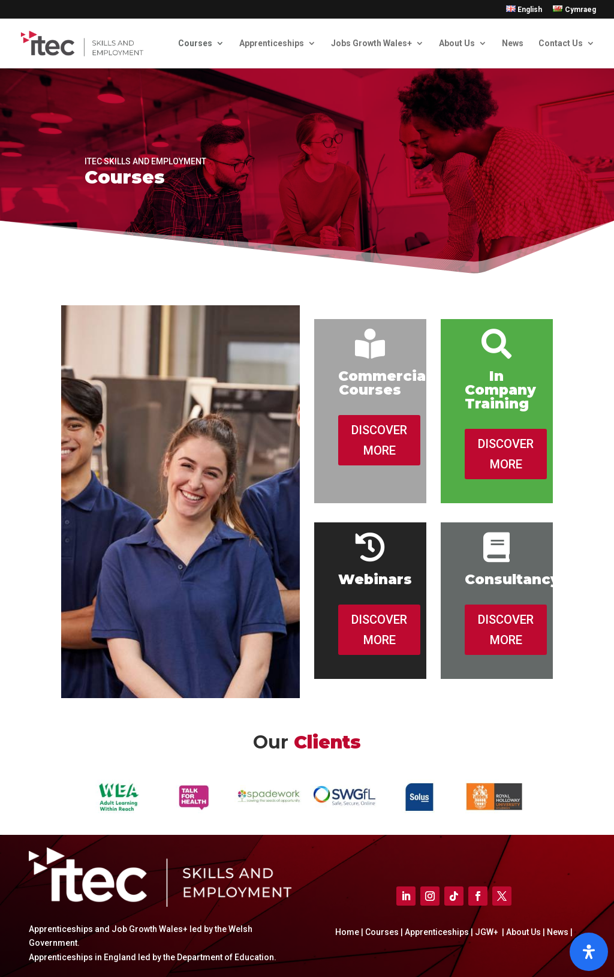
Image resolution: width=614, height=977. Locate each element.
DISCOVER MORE (379, 440)
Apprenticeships (271, 43)
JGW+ (487, 932)
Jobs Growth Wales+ (371, 43)
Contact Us (560, 43)
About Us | (524, 932)
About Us (457, 43)
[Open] (589, 952)
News (512, 43)
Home (348, 932)
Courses (195, 43)
